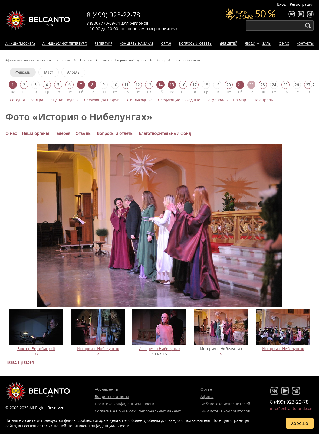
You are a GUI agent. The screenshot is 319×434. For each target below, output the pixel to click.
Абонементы (106, 389)
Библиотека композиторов (225, 411)
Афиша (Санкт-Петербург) (64, 43)
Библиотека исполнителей (225, 403)
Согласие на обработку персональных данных (138, 411)
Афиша (206, 396)
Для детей (228, 43)
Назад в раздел (19, 362)
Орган (166, 43)
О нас (284, 43)
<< (36, 354)
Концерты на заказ (136, 43)
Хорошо (299, 423)
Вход (281, 4)
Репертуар (103, 43)
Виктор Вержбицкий (36, 348)
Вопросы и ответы (195, 43)
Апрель (73, 72)
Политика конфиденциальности (124, 403)
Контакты (305, 43)
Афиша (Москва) (20, 43)
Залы (266, 43)
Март (48, 72)
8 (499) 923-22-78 (113, 14)
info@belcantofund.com (292, 408)
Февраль (22, 72)
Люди (250, 43)
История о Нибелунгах (98, 348)
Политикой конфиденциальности (98, 425)
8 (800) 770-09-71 (103, 23)
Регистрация (302, 4)
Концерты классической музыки (37, 20)
